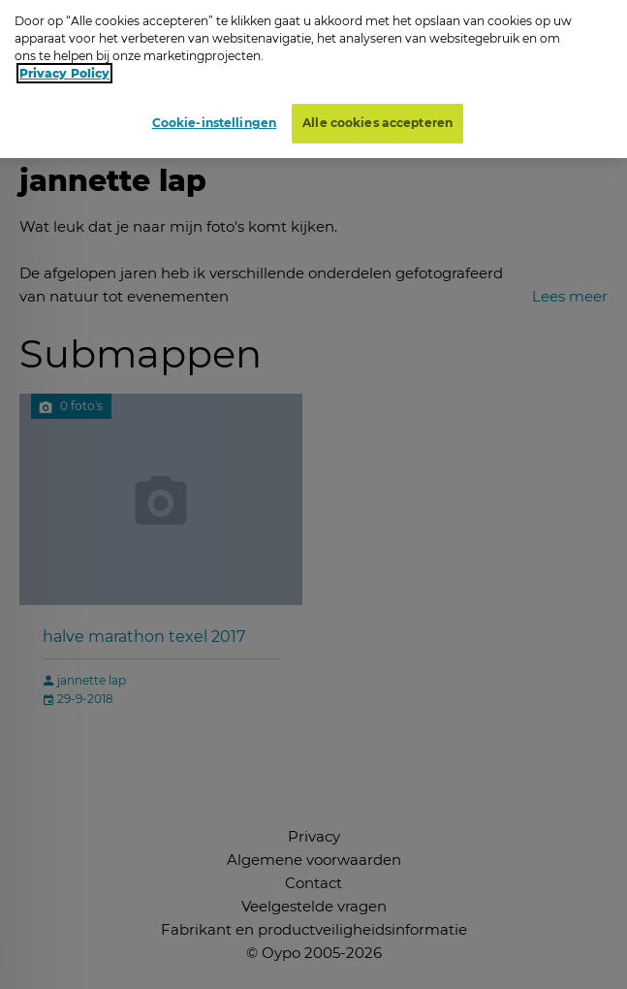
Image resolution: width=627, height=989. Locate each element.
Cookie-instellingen (214, 117)
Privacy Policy (64, 67)
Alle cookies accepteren (377, 117)
